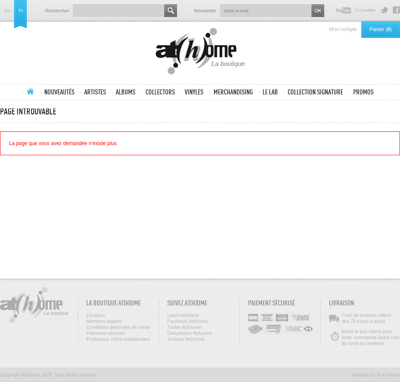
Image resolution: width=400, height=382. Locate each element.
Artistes (95, 92)
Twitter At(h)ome (384, 10)
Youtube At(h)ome (343, 10)
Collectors (160, 92)
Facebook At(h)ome (396, 10)
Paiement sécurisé (105, 333)
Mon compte (343, 29)
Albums (125, 92)
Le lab (270, 92)
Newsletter (205, 10)
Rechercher (57, 10)
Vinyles (194, 92)
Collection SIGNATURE (315, 92)
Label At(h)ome (183, 315)
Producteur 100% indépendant (118, 339)
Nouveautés (59, 92)
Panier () (380, 29)
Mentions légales (104, 321)
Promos (363, 92)
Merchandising (233, 92)
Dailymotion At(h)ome (365, 10)
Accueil (30, 91)
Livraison (95, 315)
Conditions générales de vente (118, 327)
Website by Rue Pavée (376, 374)
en (7, 11)
